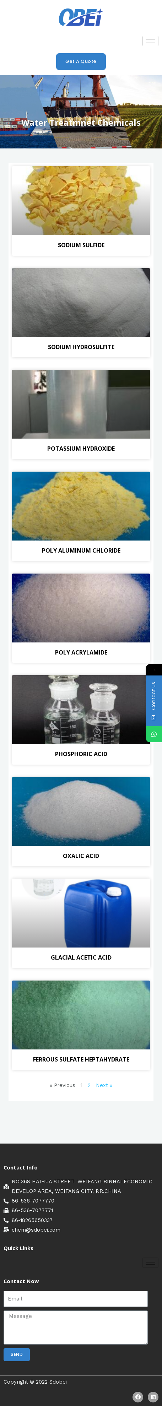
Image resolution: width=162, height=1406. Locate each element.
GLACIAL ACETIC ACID (81, 957)
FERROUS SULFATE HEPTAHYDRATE (81, 1059)
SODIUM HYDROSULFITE (81, 347)
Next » (104, 1085)
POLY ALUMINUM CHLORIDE (81, 550)
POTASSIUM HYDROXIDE (81, 448)
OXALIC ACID (81, 856)
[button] (81, 61)
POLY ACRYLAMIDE (81, 652)
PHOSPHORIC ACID (81, 754)
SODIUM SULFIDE (81, 245)
